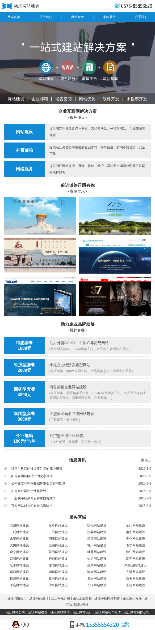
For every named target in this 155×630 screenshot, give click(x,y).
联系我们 (141, 17)
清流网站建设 (96, 539)
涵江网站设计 (82, 612)
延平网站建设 (19, 565)
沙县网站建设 (96, 532)
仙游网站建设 (96, 558)
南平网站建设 (135, 558)
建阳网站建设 (58, 565)
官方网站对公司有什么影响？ (32, 506)
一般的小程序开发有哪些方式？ (33, 498)
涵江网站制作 (60, 612)
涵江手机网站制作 (107, 598)
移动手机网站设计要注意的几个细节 (36, 469)
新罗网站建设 (135, 578)
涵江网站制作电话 (108, 612)
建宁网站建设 (19, 552)
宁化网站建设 (135, 539)
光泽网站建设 (135, 572)
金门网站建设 (135, 525)
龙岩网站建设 (96, 578)
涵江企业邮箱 (82, 598)
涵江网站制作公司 (136, 612)
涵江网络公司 (17, 598)
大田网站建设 (19, 545)
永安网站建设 (19, 539)
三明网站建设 (19, 532)
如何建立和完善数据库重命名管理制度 (38, 483)
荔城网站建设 (19, 558)
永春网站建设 (58, 525)
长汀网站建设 (96, 585)
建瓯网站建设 (19, 572)
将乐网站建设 (96, 545)
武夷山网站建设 (135, 565)
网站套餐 (77, 17)
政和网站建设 (58, 578)
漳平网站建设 (58, 585)
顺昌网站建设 (58, 572)
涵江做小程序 (132, 598)
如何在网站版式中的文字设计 (32, 476)
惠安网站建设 (135, 532)
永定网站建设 (19, 585)
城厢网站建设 (96, 552)
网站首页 (13, 17)
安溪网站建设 (19, 525)
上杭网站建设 (135, 585)
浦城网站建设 (96, 572)
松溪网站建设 (19, 578)
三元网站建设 (58, 532)
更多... (146, 460)
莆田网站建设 (58, 552)
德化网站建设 (96, 525)
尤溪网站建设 (58, 545)
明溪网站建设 (58, 539)
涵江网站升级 (60, 598)
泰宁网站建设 (135, 545)
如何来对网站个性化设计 (28, 491)
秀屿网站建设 (58, 558)
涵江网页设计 (38, 598)
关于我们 (45, 17)
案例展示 (109, 17)
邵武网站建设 (96, 565)
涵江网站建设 (135, 552)
